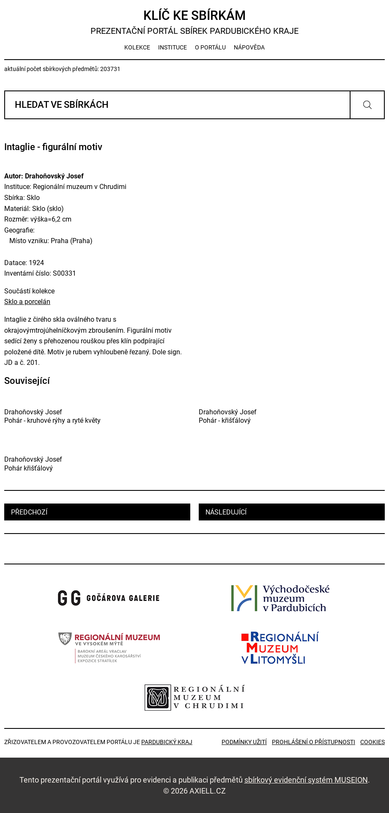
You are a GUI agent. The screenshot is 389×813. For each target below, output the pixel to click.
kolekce (137, 47)
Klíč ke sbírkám (194, 22)
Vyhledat (367, 104)
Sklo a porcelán (27, 302)
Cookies (372, 742)
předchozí (29, 512)
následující (226, 512)
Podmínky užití (244, 742)
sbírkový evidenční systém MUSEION (306, 779)
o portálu (210, 47)
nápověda (249, 47)
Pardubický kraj (166, 742)
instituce (172, 47)
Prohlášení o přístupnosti (313, 742)
